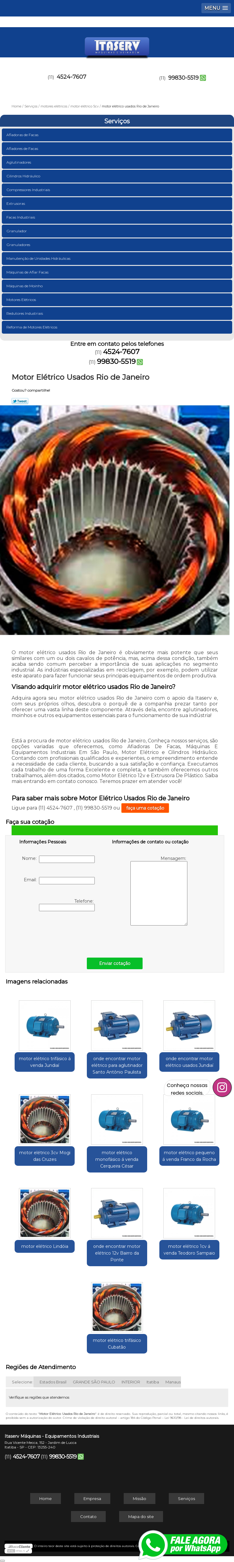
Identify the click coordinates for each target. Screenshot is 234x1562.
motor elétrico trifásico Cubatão (117, 1344)
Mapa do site (141, 1516)
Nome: (58, 859)
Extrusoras (16, 203)
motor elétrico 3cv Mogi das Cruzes (44, 1156)
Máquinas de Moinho (25, 286)
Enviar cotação (114, 963)
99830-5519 (183, 77)
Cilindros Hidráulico (23, 176)
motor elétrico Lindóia (44, 1246)
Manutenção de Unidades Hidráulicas (38, 258)
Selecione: (22, 1381)
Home (45, 1498)
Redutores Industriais (25, 313)
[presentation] (58, 933)
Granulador (17, 231)
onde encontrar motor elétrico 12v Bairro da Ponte (116, 1253)
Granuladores (18, 244)
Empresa (92, 1498)
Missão (139, 1498)
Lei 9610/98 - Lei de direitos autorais (191, 1418)
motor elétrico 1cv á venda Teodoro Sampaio (189, 1250)
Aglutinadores (19, 162)
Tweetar (20, 401)
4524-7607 (71, 77)
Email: (59, 880)
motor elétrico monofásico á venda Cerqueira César (116, 1159)
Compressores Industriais (28, 189)
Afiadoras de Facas (22, 134)
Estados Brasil (53, 1381)
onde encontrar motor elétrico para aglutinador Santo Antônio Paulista (117, 1065)
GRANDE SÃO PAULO (94, 1381)
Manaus (173, 1381)
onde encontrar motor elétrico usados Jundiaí (189, 1062)
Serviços (117, 121)
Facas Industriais (21, 217)
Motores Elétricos (21, 299)
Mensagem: (158, 891)
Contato (88, 1516)
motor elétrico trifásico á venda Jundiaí (45, 1062)
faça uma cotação (145, 808)
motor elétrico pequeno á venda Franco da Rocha (189, 1156)
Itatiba (153, 1381)
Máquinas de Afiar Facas (27, 272)
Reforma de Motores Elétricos (32, 327)
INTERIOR (131, 1381)
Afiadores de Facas (22, 148)
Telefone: (67, 904)
